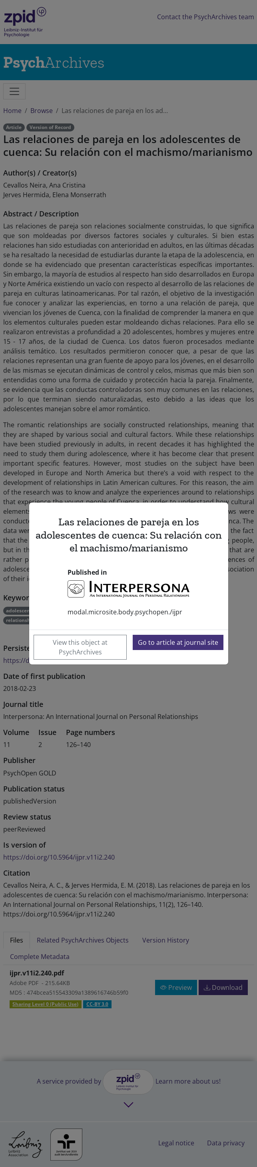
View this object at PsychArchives (80, 647)
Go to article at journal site (178, 642)
